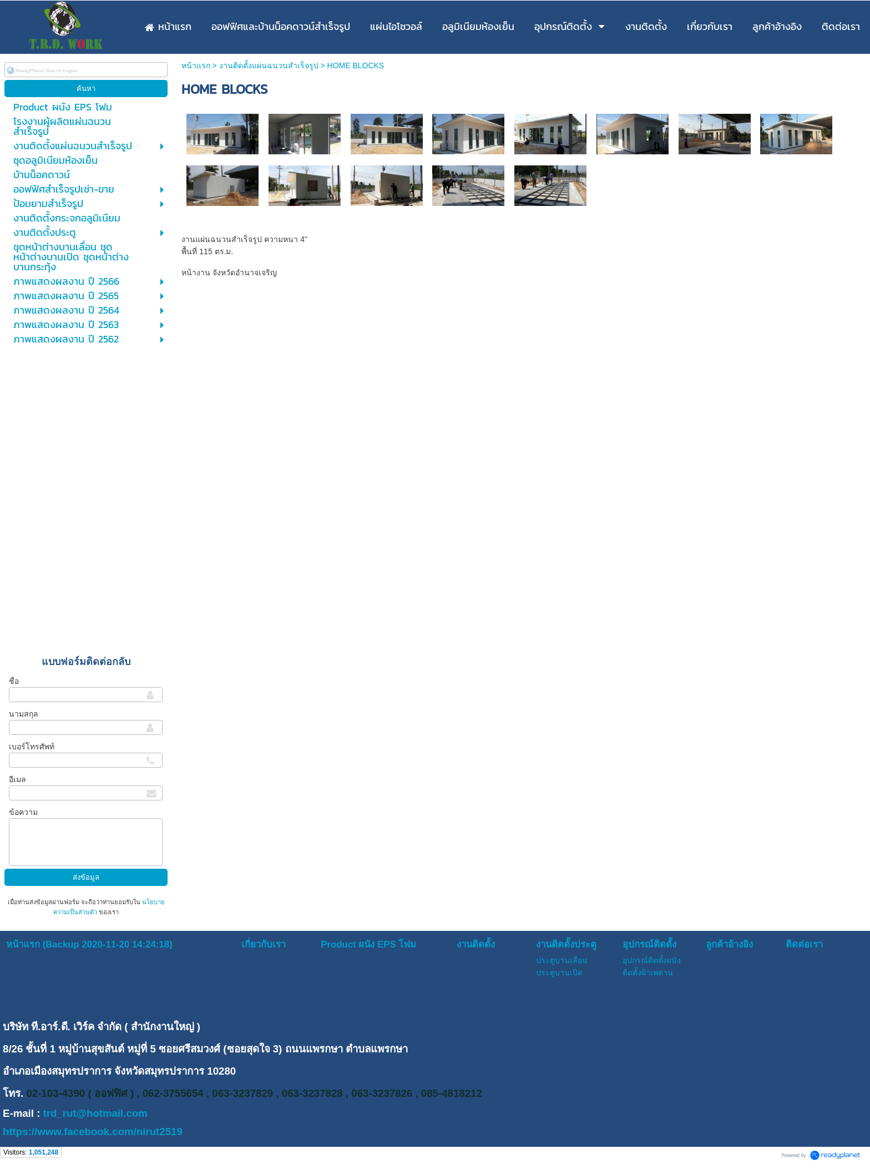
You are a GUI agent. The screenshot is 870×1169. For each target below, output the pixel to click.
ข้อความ (23, 812)
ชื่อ (14, 681)
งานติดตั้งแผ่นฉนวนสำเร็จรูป (268, 65)
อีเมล (17, 779)
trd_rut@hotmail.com (95, 1113)
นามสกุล (23, 713)
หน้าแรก (195, 65)
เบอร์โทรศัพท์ (31, 746)
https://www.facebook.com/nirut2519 (93, 1131)
